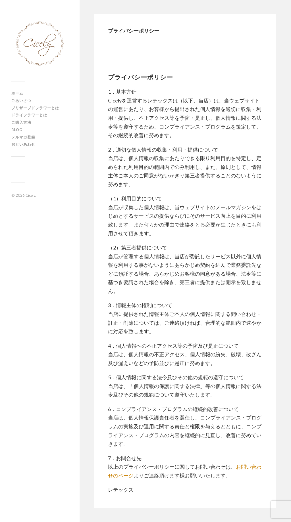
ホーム (17, 93)
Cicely (30, 195)
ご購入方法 (21, 122)
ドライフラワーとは (29, 115)
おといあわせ (23, 144)
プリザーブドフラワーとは (35, 108)
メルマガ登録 (23, 137)
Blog (16, 129)
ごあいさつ (21, 100)
